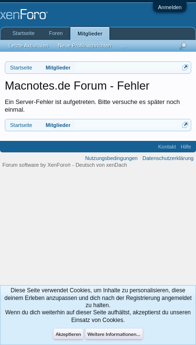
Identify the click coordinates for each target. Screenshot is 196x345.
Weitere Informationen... (114, 334)
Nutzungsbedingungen (111, 158)
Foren (56, 33)
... (122, 45)
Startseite (23, 33)
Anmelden (170, 7)
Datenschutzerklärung (168, 158)
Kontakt (167, 147)
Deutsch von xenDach (101, 165)
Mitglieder (89, 33)
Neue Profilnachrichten (84, 45)
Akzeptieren (68, 334)
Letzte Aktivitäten (28, 45)
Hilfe (186, 147)
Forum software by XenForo (37, 165)
